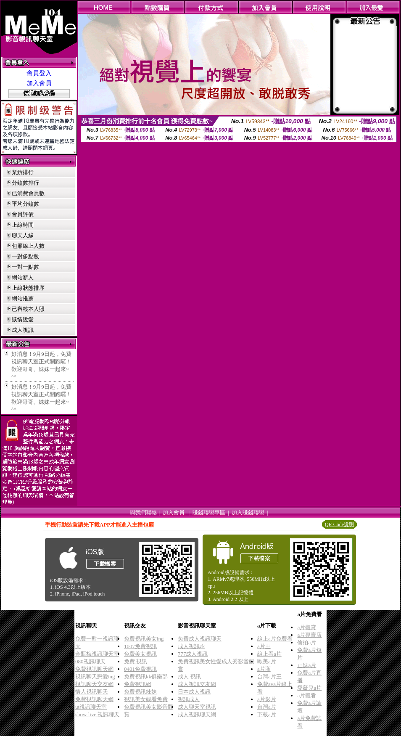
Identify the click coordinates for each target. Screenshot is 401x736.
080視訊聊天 (90, 661)
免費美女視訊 (140, 654)
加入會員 (39, 83)
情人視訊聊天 (91, 691)
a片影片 (266, 699)
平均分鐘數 (25, 204)
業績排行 (23, 172)
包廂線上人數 (28, 246)
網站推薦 (23, 298)
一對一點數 (25, 267)
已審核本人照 (28, 309)
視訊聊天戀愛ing (95, 676)
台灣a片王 (269, 676)
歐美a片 (266, 661)
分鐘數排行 (25, 183)
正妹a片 (306, 665)
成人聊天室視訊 (197, 707)
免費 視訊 (135, 661)
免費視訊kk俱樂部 (146, 676)
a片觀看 (306, 695)
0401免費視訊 (140, 669)
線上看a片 (269, 654)
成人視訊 (23, 330)
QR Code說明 (339, 524)
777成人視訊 (193, 654)
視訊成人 (189, 699)
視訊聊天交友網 (94, 684)
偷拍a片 (306, 642)
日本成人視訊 (194, 691)
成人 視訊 (189, 676)
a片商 (264, 669)
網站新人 (23, 277)
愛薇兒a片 (309, 688)
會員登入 (39, 73)
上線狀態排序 (28, 288)
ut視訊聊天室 (91, 707)
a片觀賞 (306, 627)
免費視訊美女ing (144, 638)
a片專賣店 (309, 635)
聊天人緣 (23, 235)
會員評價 (23, 214)
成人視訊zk (191, 646)
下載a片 (266, 714)
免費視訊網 (137, 684)
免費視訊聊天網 (94, 669)
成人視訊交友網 (197, 684)
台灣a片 (266, 707)
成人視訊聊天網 (197, 714)
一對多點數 (25, 256)
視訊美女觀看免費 (146, 699)
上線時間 (23, 225)
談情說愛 (23, 319)
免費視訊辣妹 (140, 691)
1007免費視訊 (140, 646)
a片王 (264, 646)
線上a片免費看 (275, 638)
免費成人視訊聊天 (200, 638)
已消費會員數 (28, 193)
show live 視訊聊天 (97, 714)
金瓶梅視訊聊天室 (97, 654)
